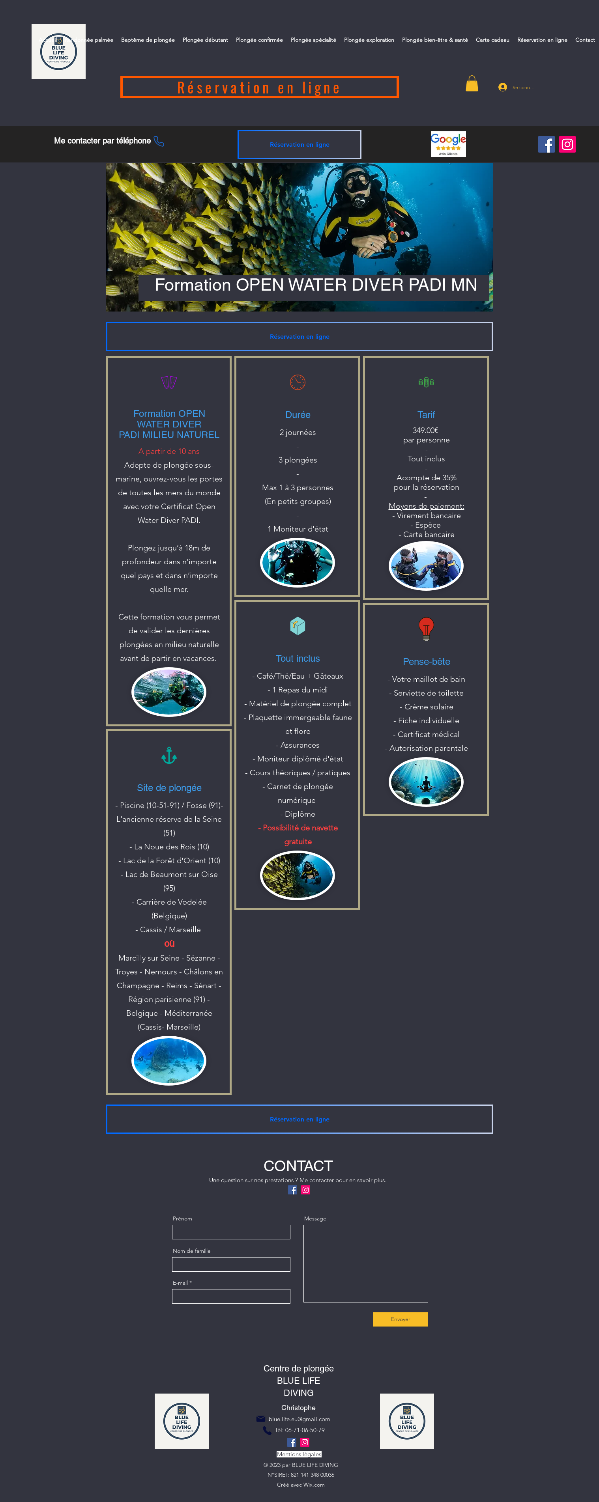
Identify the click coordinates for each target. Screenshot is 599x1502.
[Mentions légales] (299, 1454)
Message (315, 1218)
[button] (472, 83)
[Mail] (261, 1419)
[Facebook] (546, 144)
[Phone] (158, 141)
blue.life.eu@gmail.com (299, 1419)
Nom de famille (192, 1251)
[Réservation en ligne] (259, 87)
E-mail (180, 1283)
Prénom (182, 1218)
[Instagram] (567, 144)
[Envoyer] (400, 1319)
